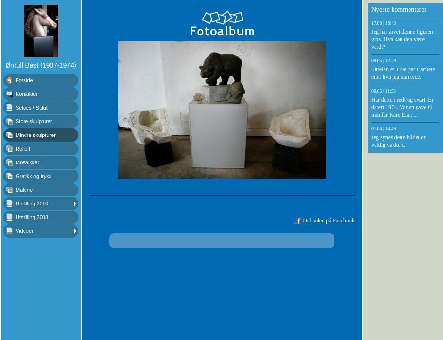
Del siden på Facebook (329, 220)
